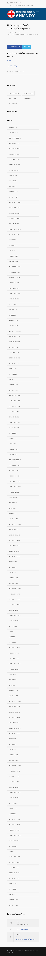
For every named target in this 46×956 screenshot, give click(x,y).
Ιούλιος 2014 (13, 846)
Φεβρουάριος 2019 (15, 589)
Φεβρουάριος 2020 (15, 524)
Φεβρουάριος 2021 (15, 460)
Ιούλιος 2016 (13, 739)
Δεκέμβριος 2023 (14, 277)
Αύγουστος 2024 (14, 235)
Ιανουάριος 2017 (14, 707)
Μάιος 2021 (12, 444)
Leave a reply (12, 66)
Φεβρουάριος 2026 (15, 138)
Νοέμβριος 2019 (14, 540)
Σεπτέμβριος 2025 (14, 165)
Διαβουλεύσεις (13, 99)
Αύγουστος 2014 (14, 841)
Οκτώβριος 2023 (14, 288)
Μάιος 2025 (12, 186)
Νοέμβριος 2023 (14, 283)
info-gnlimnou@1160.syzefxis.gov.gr (21, 5)
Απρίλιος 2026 (13, 127)
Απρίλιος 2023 (13, 320)
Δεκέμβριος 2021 (14, 406)
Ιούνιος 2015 (13, 808)
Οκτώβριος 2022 (14, 353)
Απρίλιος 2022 (13, 385)
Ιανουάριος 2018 (14, 642)
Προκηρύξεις (13, 104)
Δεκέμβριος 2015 (14, 776)
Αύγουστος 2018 (14, 621)
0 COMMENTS (26, 47)
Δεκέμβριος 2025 (14, 149)
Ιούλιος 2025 (13, 175)
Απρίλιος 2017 (13, 690)
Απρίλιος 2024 (13, 256)
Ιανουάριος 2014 (14, 857)
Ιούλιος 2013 (13, 884)
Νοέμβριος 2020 (14, 476)
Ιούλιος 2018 (13, 626)
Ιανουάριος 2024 (14, 272)
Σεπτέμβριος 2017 (14, 664)
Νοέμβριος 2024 (14, 218)
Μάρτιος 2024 (13, 261)
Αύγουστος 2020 (14, 492)
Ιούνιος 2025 (13, 181)
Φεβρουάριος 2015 (15, 819)
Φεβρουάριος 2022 (15, 395)
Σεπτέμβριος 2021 (14, 422)
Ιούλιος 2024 (13, 240)
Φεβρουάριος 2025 (15, 202)
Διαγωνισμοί (27, 99)
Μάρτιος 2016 (13, 760)
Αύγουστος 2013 (14, 878)
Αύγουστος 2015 (14, 798)
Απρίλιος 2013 (13, 900)
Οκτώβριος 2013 (14, 867)
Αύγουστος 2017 (14, 669)
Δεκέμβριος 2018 (14, 599)
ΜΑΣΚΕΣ (9, 61)
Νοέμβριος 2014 (14, 830)
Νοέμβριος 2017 (14, 653)
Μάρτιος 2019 (13, 583)
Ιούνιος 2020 (13, 503)
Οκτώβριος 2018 (14, 610)
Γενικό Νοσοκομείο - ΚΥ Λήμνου (22, 951)
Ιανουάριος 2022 (14, 401)
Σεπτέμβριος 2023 (14, 294)
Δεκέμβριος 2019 (14, 535)
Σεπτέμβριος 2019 (14, 551)
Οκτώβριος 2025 (14, 159)
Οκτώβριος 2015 (14, 787)
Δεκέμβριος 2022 (14, 342)
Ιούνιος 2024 (13, 245)
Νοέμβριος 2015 (14, 782)
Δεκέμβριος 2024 (14, 213)
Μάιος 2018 (12, 637)
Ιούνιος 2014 (13, 851)
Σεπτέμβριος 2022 (14, 358)
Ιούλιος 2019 (13, 562)
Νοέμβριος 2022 (14, 347)
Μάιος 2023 (12, 315)
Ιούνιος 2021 (13, 438)
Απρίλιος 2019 (13, 578)
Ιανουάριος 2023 (14, 336)
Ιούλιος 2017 (13, 674)
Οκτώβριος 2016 (14, 723)
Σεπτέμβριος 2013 (14, 873)
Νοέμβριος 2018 (14, 605)
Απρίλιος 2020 (13, 513)
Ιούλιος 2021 (13, 433)
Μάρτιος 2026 (13, 133)
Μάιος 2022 (12, 379)
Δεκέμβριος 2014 (14, 825)
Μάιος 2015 (12, 814)
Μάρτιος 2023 (13, 326)
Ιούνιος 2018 (13, 631)
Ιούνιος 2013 (13, 889)
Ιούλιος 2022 (13, 369)
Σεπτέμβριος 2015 (14, 792)
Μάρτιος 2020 (13, 519)
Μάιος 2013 (12, 894)
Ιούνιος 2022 (13, 374)
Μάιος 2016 (12, 749)
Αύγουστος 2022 (14, 363)
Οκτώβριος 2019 (14, 546)
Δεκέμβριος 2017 (14, 648)
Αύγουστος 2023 (14, 299)
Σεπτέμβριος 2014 (14, 835)
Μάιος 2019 (12, 572)
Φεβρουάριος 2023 (15, 331)
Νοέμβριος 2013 (14, 862)
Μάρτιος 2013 (13, 905)
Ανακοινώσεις (19, 71)
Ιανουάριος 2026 (14, 143)
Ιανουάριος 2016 (14, 771)
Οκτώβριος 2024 (14, 224)
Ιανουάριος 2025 (14, 208)
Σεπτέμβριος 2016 (14, 728)
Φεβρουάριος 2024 (15, 267)
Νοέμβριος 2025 (14, 154)
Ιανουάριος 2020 (14, 530)
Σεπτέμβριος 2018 (14, 615)
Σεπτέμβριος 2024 (14, 229)
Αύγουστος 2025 (14, 170)
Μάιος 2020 (12, 508)
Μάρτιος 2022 (13, 390)
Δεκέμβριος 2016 (14, 712)
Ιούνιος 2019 (13, 567)
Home (9, 32)
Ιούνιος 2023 (13, 310)
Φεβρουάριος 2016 (15, 766)
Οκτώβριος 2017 (14, 658)
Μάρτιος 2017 (13, 696)
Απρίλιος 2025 (13, 192)
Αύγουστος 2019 (14, 556)
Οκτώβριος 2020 (14, 481)
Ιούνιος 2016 (13, 744)
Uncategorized (14, 93)
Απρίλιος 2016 (13, 755)
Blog (16, 32)
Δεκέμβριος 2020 (14, 471)
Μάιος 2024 (12, 251)
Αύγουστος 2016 (14, 733)
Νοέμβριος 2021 (14, 412)
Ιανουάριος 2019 (14, 594)
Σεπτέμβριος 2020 (14, 487)
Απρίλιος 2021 (13, 449)
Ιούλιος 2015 (13, 803)
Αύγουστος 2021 (14, 428)
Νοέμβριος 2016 (14, 717)
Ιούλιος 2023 (13, 304)
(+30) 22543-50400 (15, 2)
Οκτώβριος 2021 (14, 417)
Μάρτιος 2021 (13, 454)
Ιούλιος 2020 (13, 497)
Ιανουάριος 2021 (14, 465)
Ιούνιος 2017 (13, 680)
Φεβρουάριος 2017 (15, 701)
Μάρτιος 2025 (13, 197)
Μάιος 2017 (12, 685)
